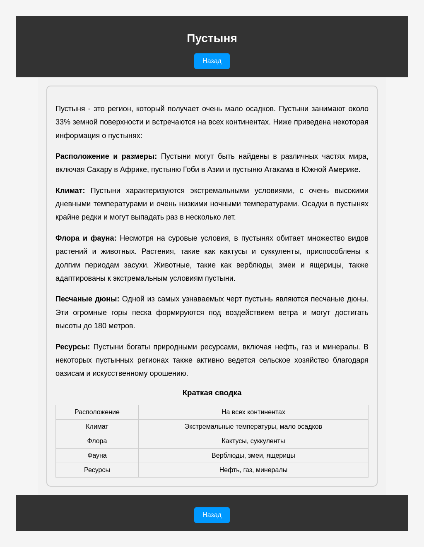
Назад (212, 60)
